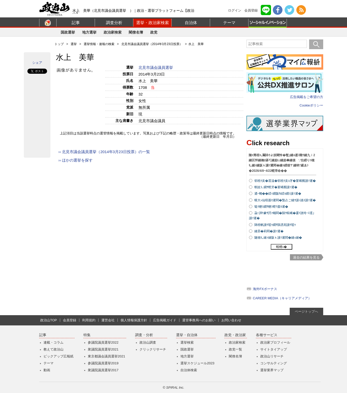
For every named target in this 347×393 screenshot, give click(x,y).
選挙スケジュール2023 (197, 363)
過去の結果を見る (306, 257)
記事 (76, 22)
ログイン (234, 10)
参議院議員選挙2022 (103, 342)
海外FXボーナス (265, 289)
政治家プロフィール (275, 342)
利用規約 (88, 320)
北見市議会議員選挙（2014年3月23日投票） (151, 44)
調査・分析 (144, 335)
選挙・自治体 (187, 335)
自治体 (191, 22)
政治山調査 (147, 342)
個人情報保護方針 (134, 320)
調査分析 (114, 22)
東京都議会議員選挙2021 (106, 356)
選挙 (74, 44)
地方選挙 (89, 32)
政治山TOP (48, 320)
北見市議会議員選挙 (156, 67)
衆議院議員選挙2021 (103, 349)
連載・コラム (53, 342)
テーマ (229, 22)
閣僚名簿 (136, 32)
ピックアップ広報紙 (58, 356)
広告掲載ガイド (164, 320)
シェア (37, 63)
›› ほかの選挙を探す (75, 160)
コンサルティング (273, 363)
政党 (153, 32)
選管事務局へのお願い (198, 320)
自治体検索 (188, 370)
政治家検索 (113, 32)
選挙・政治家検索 (152, 22)
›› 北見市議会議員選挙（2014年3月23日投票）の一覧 (104, 152)
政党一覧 (235, 349)
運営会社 (108, 320)
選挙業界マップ (272, 370)
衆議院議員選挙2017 (103, 370)
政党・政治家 (235, 335)
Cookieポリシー (311, 105)
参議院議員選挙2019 (103, 363)
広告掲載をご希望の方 (306, 97)
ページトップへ (306, 311)
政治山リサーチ (272, 356)
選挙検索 (187, 342)
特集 (87, 335)
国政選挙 (68, 32)
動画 (47, 370)
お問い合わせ (231, 320)
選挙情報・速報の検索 (99, 44)
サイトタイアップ (273, 349)
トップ (59, 44)
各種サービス (266, 335)
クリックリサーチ (152, 349)
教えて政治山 (53, 349)
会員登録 (251, 10)
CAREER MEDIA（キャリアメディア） (282, 298)
